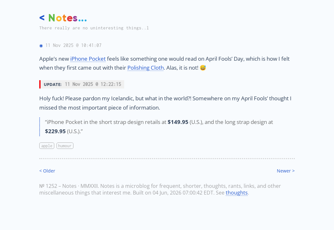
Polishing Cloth (145, 67)
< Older (47, 171)
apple (46, 145)
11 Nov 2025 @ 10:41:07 (73, 45)
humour (65, 145)
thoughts (237, 192)
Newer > (286, 171)
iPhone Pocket (88, 58)
